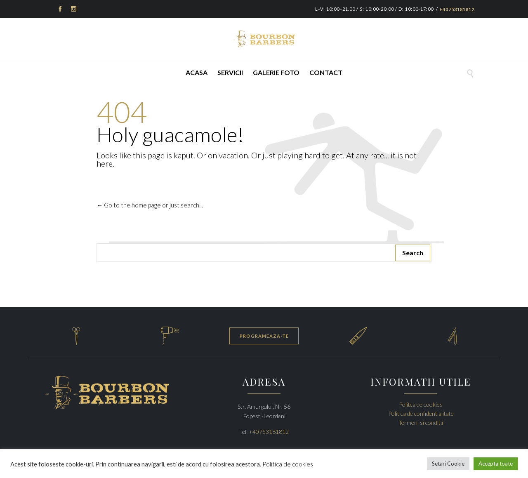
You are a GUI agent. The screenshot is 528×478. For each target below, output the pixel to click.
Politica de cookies (287, 464)
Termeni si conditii (420, 422)
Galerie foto (276, 72)
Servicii (230, 72)
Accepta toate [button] (495, 463)
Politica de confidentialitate (421, 413)
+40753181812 (456, 9)
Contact (325, 72)
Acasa (196, 72)
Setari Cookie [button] (448, 463)
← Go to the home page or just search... (150, 205)
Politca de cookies (421, 404)
